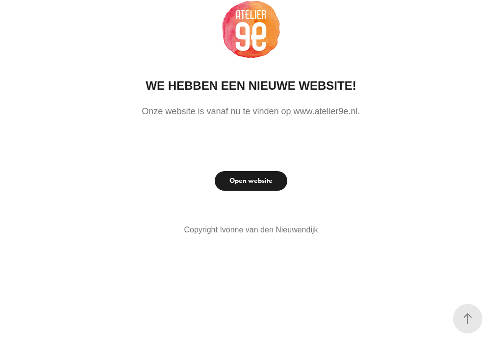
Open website (251, 180)
